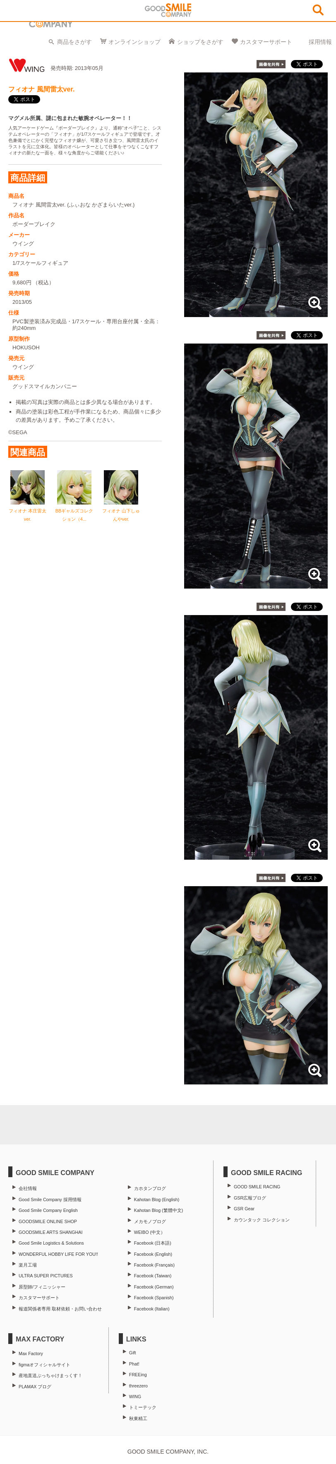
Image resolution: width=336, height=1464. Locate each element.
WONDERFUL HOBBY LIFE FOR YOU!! (58, 1254)
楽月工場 (28, 1264)
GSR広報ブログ (250, 1197)
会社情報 (28, 1188)
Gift (132, 1352)
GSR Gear (244, 1208)
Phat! (134, 1363)
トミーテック (142, 1407)
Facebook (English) (153, 1254)
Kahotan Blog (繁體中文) (158, 1210)
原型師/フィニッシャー (42, 1286)
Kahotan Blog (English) (156, 1199)
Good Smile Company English (48, 1210)
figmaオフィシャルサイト (44, 1364)
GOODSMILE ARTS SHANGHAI (50, 1232)
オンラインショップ (134, 41)
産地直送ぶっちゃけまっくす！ (50, 1375)
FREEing (138, 1374)
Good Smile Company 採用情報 (50, 1199)
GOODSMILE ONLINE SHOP (48, 1221)
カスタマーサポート (266, 41)
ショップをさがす (200, 41)
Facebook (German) (154, 1286)
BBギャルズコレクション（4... (74, 511)
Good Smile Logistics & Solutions (51, 1242)
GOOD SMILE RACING (257, 1186)
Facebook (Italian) (152, 1308)
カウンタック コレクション (262, 1219)
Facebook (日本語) (152, 1242)
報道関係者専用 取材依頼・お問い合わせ (60, 1308)
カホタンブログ (150, 1188)
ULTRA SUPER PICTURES (46, 1275)
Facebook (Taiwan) (152, 1275)
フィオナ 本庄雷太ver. (27, 511)
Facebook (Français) (154, 1264)
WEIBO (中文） (149, 1232)
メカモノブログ (150, 1221)
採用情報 (320, 41)
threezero (138, 1385)
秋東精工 (138, 1418)
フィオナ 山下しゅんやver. (121, 511)
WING (135, 1396)
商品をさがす (74, 41)
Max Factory (31, 1353)
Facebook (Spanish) (154, 1297)
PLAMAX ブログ (35, 1386)
